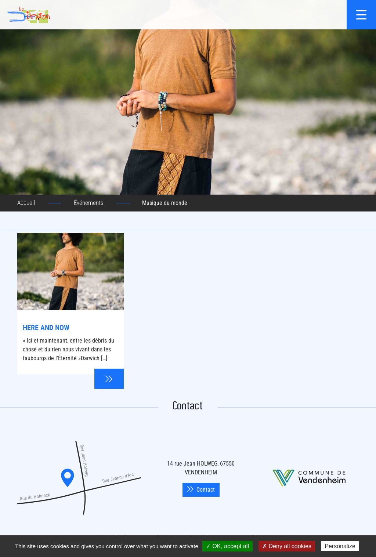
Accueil (26, 202)
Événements (89, 202)
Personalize (340, 546)
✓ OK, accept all (227, 546)
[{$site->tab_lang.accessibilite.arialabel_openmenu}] (361, 14)
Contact (201, 489)
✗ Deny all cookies (286, 546)
